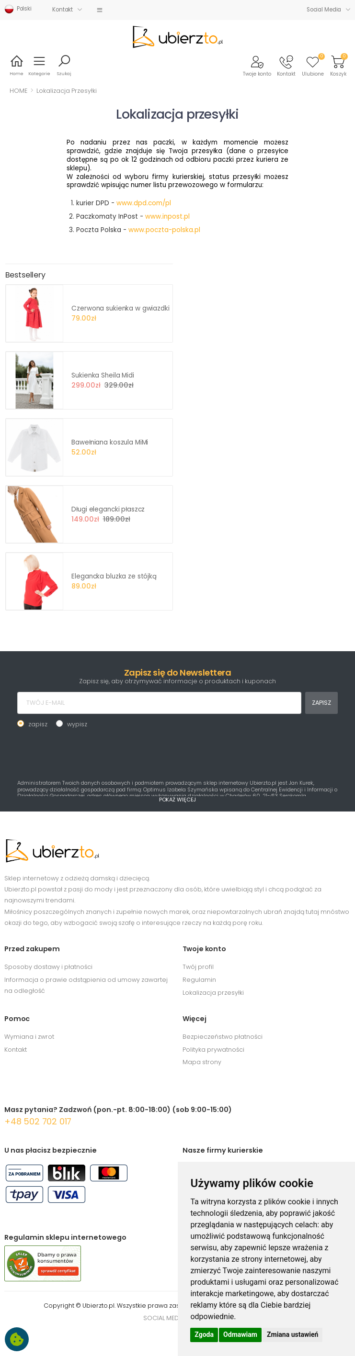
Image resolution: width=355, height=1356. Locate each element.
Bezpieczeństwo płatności (223, 1037)
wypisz (77, 724)
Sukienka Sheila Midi (102, 375)
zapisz (37, 724)
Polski (18, 9)
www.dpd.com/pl (143, 203)
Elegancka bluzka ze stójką (114, 576)
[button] (257, 65)
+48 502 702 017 (37, 1121)
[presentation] (90, 752)
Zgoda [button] (204, 1334)
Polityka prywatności (213, 1049)
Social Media (324, 9)
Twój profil (198, 967)
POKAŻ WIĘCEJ (177, 799)
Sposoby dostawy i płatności (48, 967)
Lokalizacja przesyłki (213, 993)
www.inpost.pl (167, 216)
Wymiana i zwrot (29, 1037)
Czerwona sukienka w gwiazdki (120, 308)
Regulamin (199, 980)
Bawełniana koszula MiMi (109, 442)
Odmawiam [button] (240, 1334)
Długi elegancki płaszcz (108, 509)
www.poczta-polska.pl (164, 229)
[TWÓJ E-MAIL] (159, 703)
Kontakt (62, 9)
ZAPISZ (321, 703)
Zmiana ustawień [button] (292, 1334)
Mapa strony (202, 1062)
